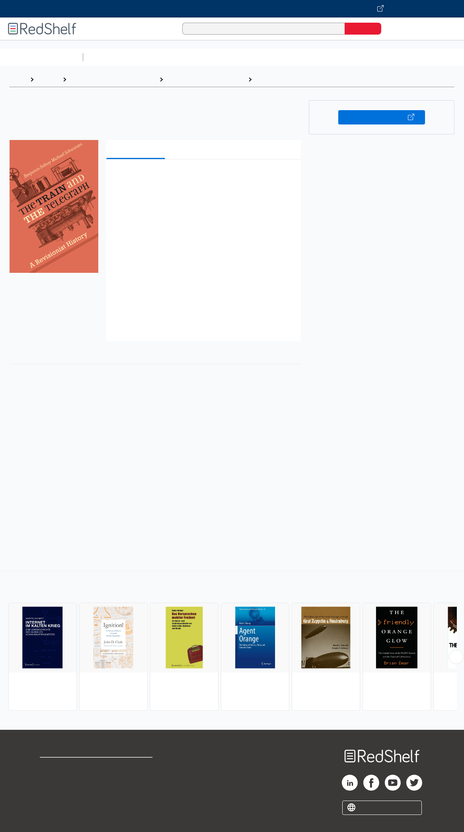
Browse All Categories (41, 57)
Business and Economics (309, 57)
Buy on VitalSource (381, 117)
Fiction (450, 57)
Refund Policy (135, 779)
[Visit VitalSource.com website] (232, 8)
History (266, 79)
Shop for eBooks (65, 767)
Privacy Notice (62, 792)
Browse (48, 79)
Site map (53, 805)
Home (18, 79)
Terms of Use (136, 767)
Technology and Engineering (205, 79)
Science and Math (156, 57)
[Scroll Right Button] (456, 657)
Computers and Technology (227, 57)
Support (52, 779)
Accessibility (134, 792)
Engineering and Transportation (113, 79)
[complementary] (232, 642)
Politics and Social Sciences (392, 57)
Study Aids (107, 57)
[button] (205, 177)
